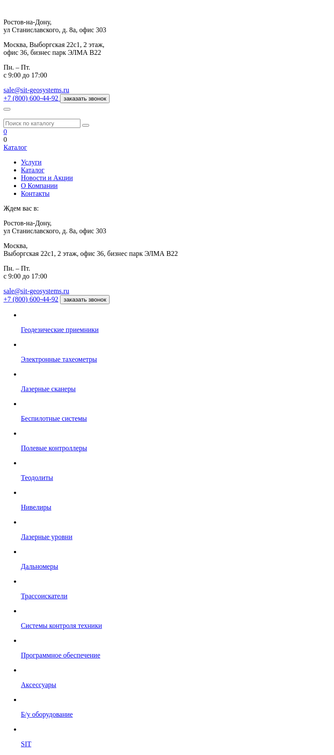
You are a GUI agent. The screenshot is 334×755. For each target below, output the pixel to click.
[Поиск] (85, 125)
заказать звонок (84, 98)
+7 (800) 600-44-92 (30, 299)
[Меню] (6, 109)
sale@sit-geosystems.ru (36, 90)
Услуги (31, 162)
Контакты (35, 193)
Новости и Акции (47, 177)
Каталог (15, 147)
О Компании (39, 185)
